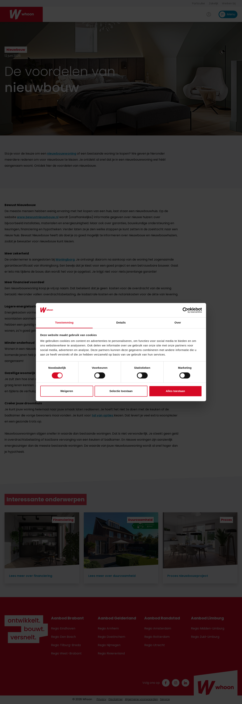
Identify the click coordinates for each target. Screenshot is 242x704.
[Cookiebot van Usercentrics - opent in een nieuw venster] (185, 310)
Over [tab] (178, 322)
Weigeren (66, 391)
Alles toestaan (175, 391)
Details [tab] (121, 322)
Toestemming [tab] (64, 322)
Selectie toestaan (121, 391)
